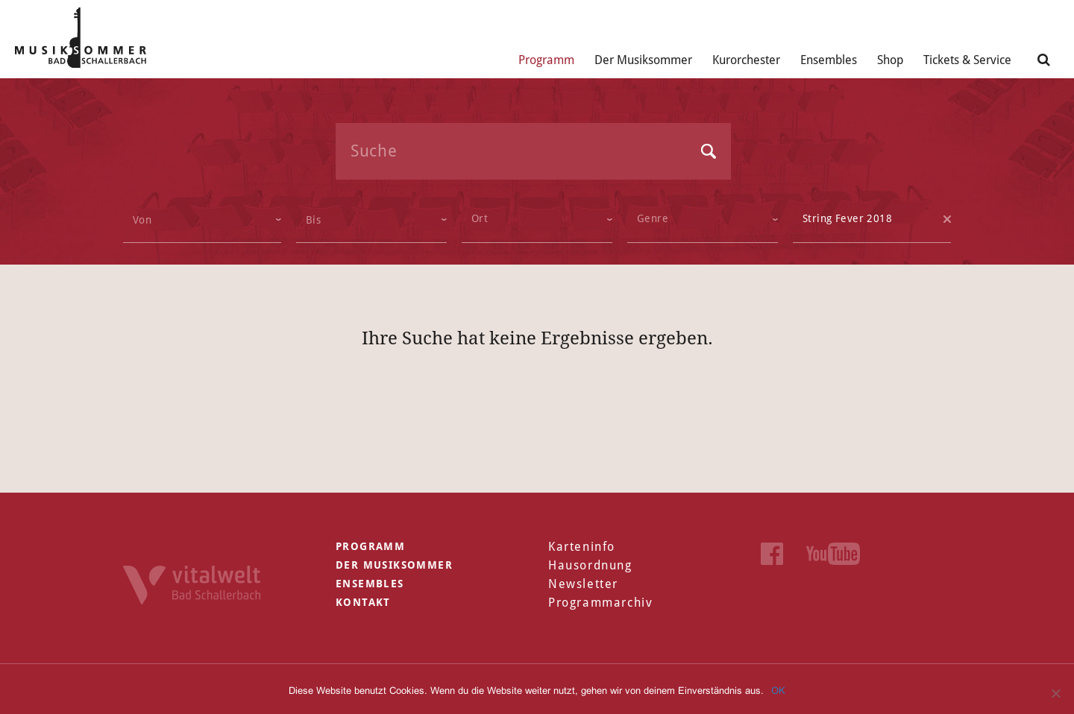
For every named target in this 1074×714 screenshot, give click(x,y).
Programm (546, 60)
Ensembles (828, 60)
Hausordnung (590, 565)
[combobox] (537, 220)
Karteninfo (581, 547)
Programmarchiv (600, 602)
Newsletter (583, 584)
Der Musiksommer (643, 60)
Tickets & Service (967, 60)
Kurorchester (746, 60)
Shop (890, 60)
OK (778, 690)
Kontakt (363, 602)
